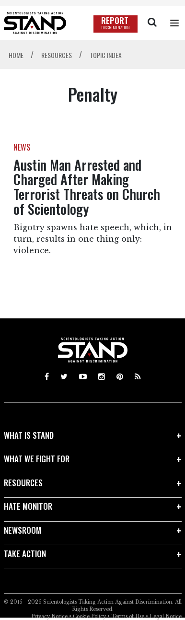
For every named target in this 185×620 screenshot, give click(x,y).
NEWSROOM (22, 530)
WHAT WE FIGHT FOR (36, 459)
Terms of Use (127, 616)
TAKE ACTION (25, 554)
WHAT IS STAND (29, 435)
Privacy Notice (49, 616)
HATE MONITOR (28, 506)
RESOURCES (23, 483)
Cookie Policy (89, 616)
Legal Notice (166, 616)
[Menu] (174, 23)
